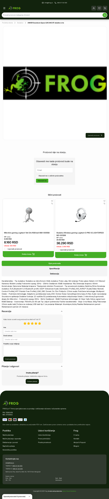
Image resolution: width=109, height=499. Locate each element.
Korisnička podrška (10, 450)
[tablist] (54, 268)
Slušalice (20, 23)
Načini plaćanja (8, 435)
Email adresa (7, 335)
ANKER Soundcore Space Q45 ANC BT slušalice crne (46, 23)
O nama (76, 435)
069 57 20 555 (18, 469)
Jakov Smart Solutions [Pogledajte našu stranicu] (69, 491)
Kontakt (76, 439)
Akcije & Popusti (80, 442)
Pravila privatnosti (44, 442)
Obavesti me (42, 181)
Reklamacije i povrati (10, 442)
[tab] (54, 263)
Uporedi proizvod (95, 135)
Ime (4, 327)
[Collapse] (29, 496)
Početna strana (7, 23)
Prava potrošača (44, 439)
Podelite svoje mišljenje (11, 344)
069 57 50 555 (17, 466)
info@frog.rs (10, 463)
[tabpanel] (54, 292)
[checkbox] (37, 176)
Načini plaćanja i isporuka (12, 439)
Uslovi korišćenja (44, 435)
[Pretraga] (105, 15)
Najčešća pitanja (9, 446)
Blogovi (76, 446)
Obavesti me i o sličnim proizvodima (51, 176)
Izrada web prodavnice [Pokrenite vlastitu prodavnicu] (55, 491)
